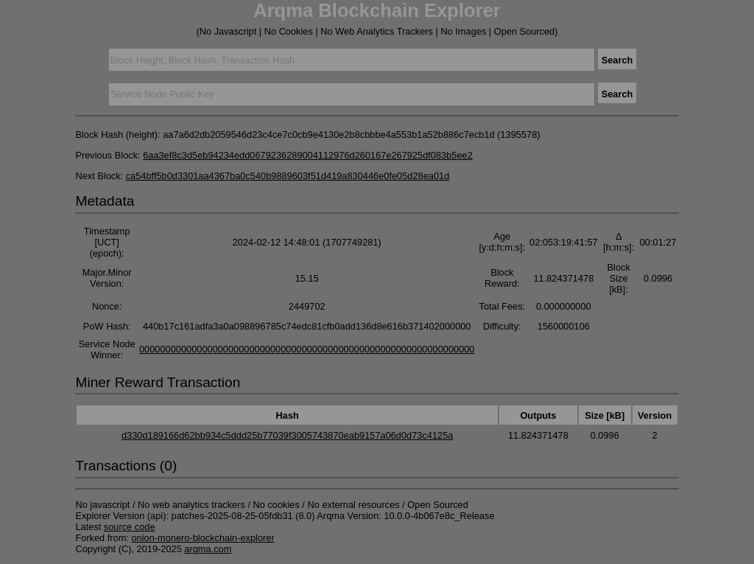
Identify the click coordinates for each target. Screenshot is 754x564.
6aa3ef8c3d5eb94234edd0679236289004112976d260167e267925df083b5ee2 (308, 155)
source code (129, 526)
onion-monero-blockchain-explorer (203, 537)
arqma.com (207, 548)
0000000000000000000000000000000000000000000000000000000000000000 (307, 349)
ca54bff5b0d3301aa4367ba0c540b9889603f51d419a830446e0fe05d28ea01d (288, 175)
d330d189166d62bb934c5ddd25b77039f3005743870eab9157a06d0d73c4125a (287, 435)
